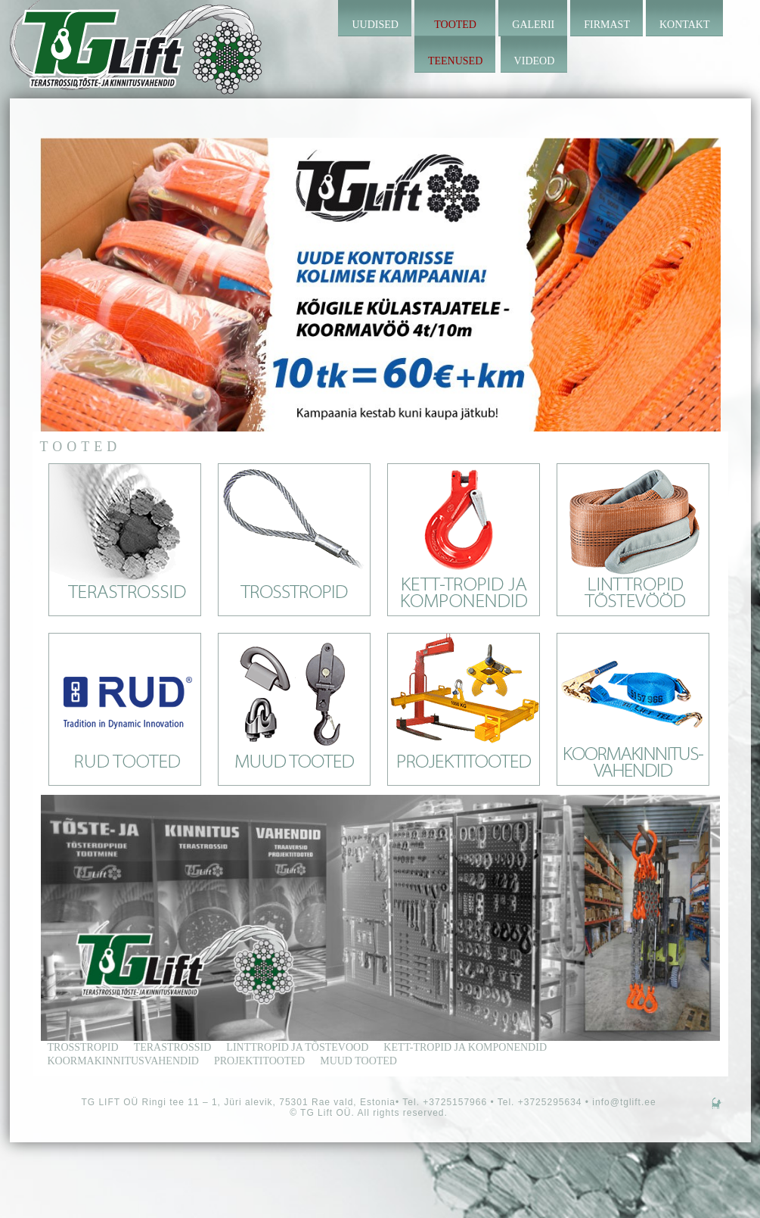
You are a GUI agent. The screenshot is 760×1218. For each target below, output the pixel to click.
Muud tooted (358, 1061)
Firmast (607, 24)
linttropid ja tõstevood (297, 1047)
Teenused (455, 61)
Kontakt (684, 24)
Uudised (375, 24)
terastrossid (173, 1047)
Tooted (455, 24)
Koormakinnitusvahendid (123, 1061)
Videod (534, 61)
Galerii (533, 24)
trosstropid (83, 1047)
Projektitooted (259, 1061)
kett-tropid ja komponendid (465, 1047)
